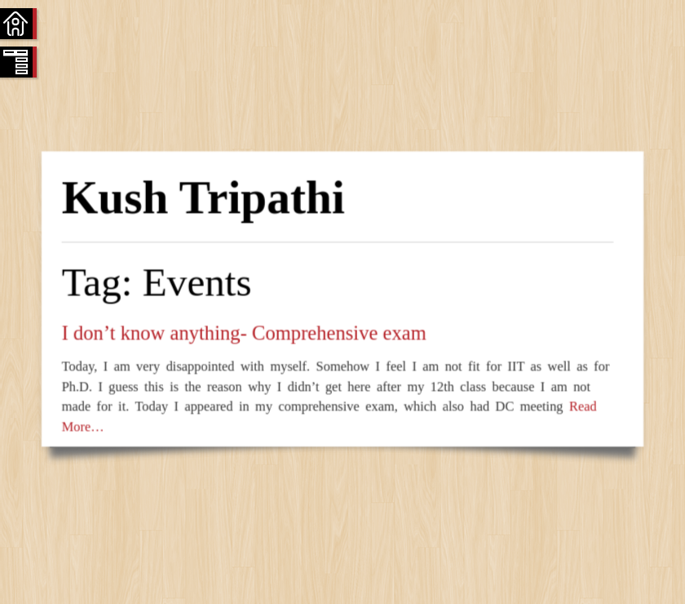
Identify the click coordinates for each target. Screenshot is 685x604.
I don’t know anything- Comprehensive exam (243, 333)
